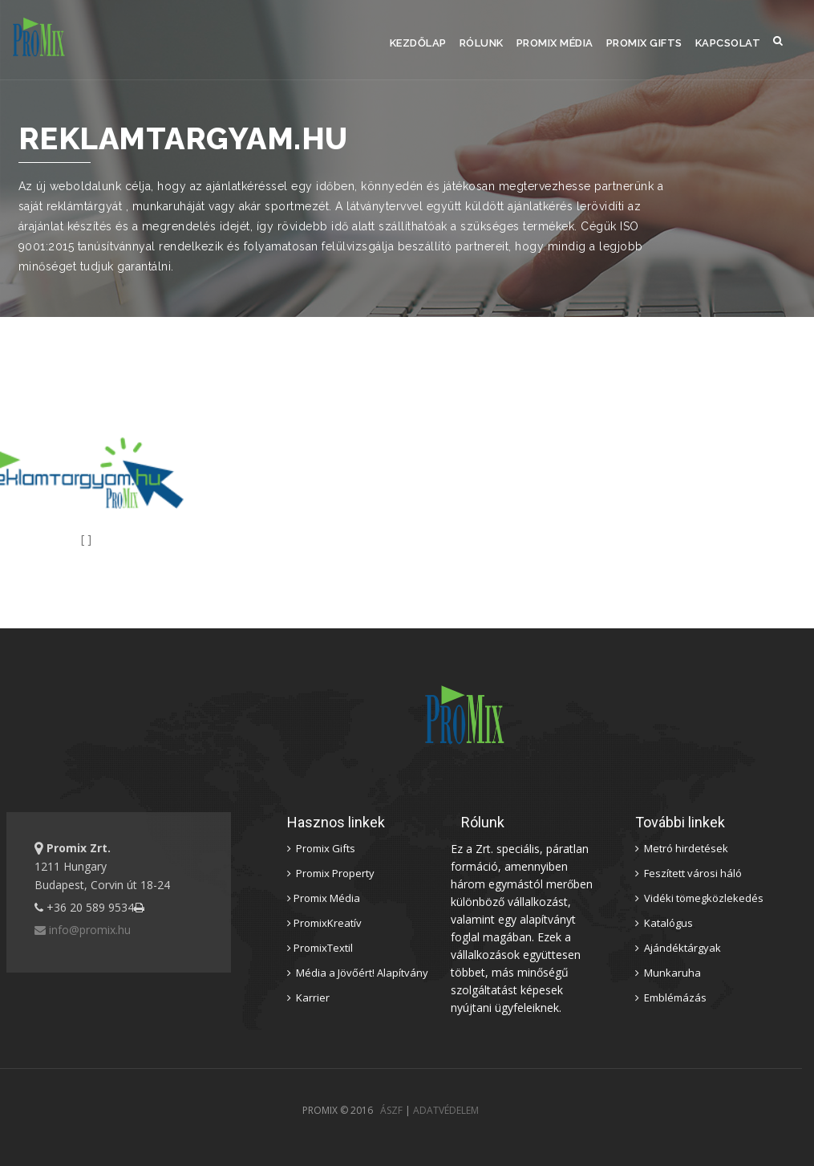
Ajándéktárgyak (678, 948)
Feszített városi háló (688, 873)
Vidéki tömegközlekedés (699, 898)
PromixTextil (320, 948)
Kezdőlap (418, 43)
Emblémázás (671, 997)
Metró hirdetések (681, 848)
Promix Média (554, 43)
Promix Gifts (644, 43)
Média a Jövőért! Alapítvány (357, 972)
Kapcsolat (728, 43)
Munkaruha (668, 972)
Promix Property (331, 873)
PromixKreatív (324, 923)
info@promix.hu (82, 929)
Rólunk (482, 43)
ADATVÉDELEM (446, 1110)
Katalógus (664, 923)
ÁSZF (391, 1110)
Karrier (308, 997)
